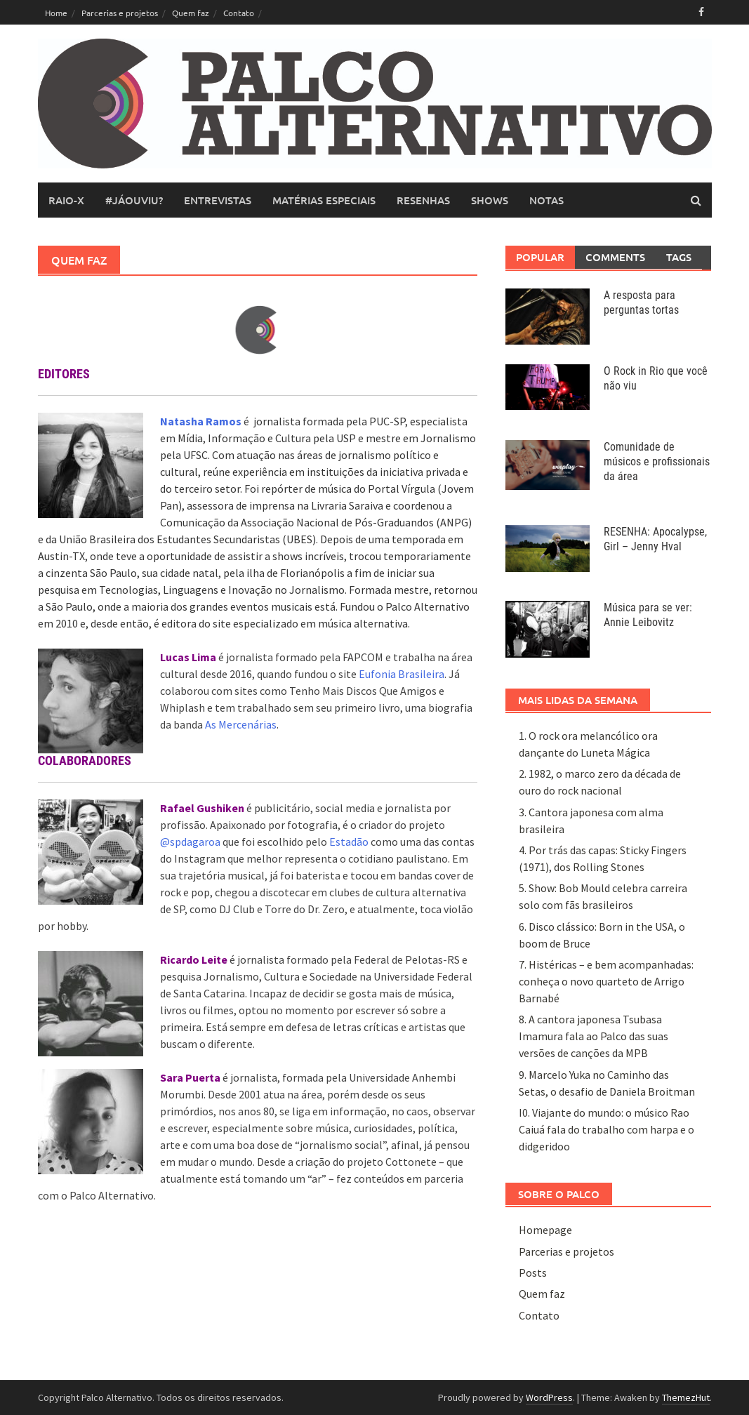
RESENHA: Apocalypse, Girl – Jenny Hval (655, 539)
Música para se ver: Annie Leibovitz (648, 615)
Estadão (349, 842)
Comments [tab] (615, 257)
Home (56, 12)
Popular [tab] (540, 257)
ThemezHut (686, 1397)
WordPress (549, 1397)
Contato (238, 12)
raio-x (66, 200)
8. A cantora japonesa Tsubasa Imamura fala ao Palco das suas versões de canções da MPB (593, 1036)
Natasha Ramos (202, 421)
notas (546, 200)
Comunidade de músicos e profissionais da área (657, 461)
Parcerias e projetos (119, 12)
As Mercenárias (241, 724)
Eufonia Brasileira (401, 674)
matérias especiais (324, 200)
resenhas (423, 200)
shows (489, 200)
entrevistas (217, 200)
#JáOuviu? (134, 200)
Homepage (545, 1230)
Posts (533, 1272)
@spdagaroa (190, 842)
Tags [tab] (678, 257)
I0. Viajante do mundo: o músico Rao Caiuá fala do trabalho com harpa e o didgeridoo (606, 1129)
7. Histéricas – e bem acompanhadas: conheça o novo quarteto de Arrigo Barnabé (606, 981)
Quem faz (190, 12)
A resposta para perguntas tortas (641, 302)
